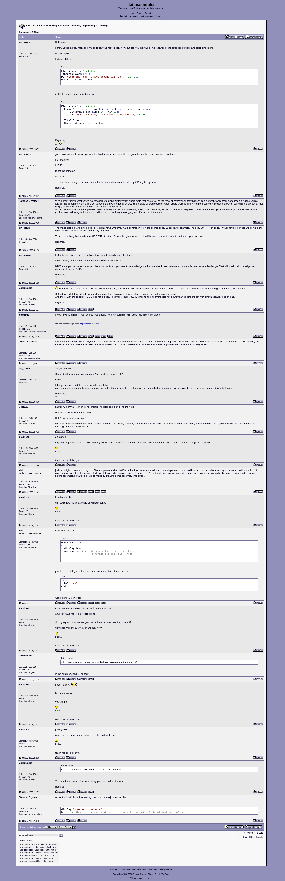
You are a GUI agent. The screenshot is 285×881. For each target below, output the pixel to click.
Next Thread (256, 837)
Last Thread (243, 837)
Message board (165, 870)
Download (126, 870)
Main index (115, 870)
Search (140, 13)
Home (132, 13)
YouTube (165, 874)
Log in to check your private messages (137, 16)
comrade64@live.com (71, 324)
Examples (152, 870)
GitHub (157, 874)
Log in (159, 16)
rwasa (149, 878)
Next (36, 32)
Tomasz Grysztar (140, 874)
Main (37, 25)
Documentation (139, 870)
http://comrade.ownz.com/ (89, 324)
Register (149, 13)
